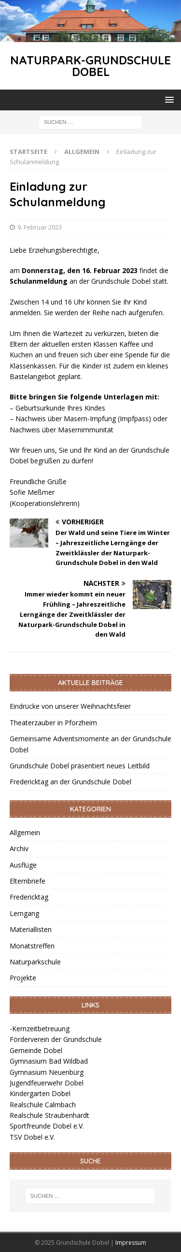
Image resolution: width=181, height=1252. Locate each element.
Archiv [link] (19, 848)
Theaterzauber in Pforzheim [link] (53, 722)
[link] (90, 36)
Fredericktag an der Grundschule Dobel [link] (70, 781)
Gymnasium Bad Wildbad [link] (49, 1061)
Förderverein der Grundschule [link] (56, 1039)
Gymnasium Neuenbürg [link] (47, 1072)
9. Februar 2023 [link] (39, 227)
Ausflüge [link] (23, 865)
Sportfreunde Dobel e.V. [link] (47, 1125)
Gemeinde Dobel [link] (36, 1050)
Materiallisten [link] (31, 929)
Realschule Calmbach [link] (43, 1104)
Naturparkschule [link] (35, 961)
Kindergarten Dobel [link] (40, 1093)
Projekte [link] (23, 977)
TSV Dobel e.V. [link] (32, 1137)
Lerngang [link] (24, 913)
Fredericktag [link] (29, 896)
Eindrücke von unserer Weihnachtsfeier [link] (70, 706)
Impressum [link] (130, 1242)
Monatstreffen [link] (32, 945)
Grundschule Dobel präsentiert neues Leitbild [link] (80, 765)
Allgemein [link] (25, 832)
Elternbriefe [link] (27, 881)
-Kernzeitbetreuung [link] (40, 1028)
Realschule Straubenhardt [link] (49, 1115)
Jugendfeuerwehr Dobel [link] (47, 1082)
